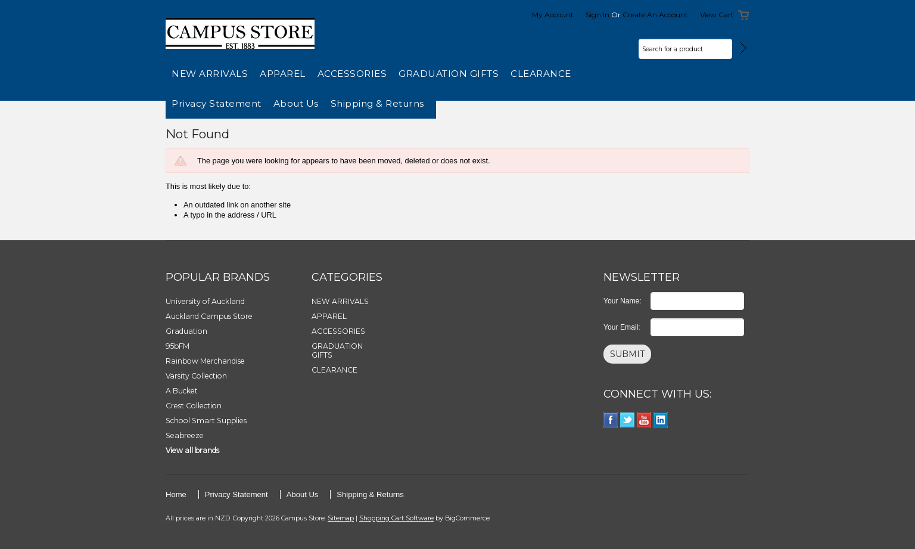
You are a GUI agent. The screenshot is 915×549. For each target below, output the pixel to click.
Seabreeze (185, 435)
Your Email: (621, 327)
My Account (553, 14)
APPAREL (283, 73)
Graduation (186, 331)
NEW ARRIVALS (210, 73)
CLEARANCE (541, 73)
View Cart (717, 14)
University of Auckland (205, 301)
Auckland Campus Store (209, 316)
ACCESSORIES (352, 73)
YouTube (644, 419)
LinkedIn (660, 419)
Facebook (610, 419)
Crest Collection (194, 405)
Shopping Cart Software (396, 518)
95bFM (177, 346)
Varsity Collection (196, 375)
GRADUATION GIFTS (449, 73)
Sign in (597, 14)
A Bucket (182, 390)
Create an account (655, 14)
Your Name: (622, 301)
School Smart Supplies (206, 420)
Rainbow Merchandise (205, 360)
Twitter (627, 419)
